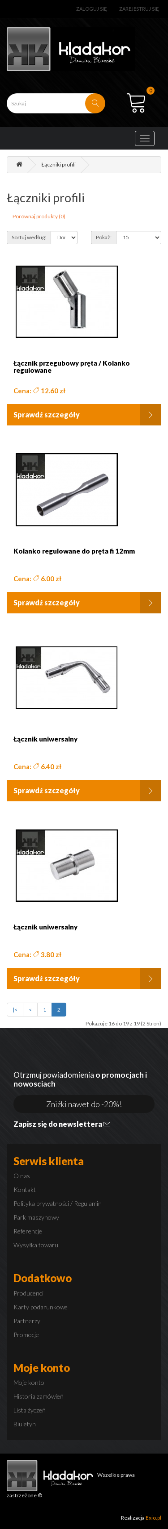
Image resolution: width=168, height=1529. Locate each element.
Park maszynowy (36, 1217)
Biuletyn (24, 1424)
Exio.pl (153, 1517)
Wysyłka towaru (35, 1245)
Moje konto (28, 1382)
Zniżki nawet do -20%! (84, 1104)
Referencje (27, 1231)
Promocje (26, 1334)
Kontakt (24, 1189)
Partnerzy (26, 1321)
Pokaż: (104, 237)
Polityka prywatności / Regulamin (57, 1203)
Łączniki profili (58, 164)
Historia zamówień (38, 1396)
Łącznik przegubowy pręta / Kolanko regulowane (71, 366)
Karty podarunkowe (40, 1307)
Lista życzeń (29, 1410)
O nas (21, 1175)
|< (15, 1009)
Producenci (28, 1293)
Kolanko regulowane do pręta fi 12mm (74, 551)
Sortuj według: (29, 237)
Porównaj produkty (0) (39, 216)
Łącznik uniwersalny (45, 739)
